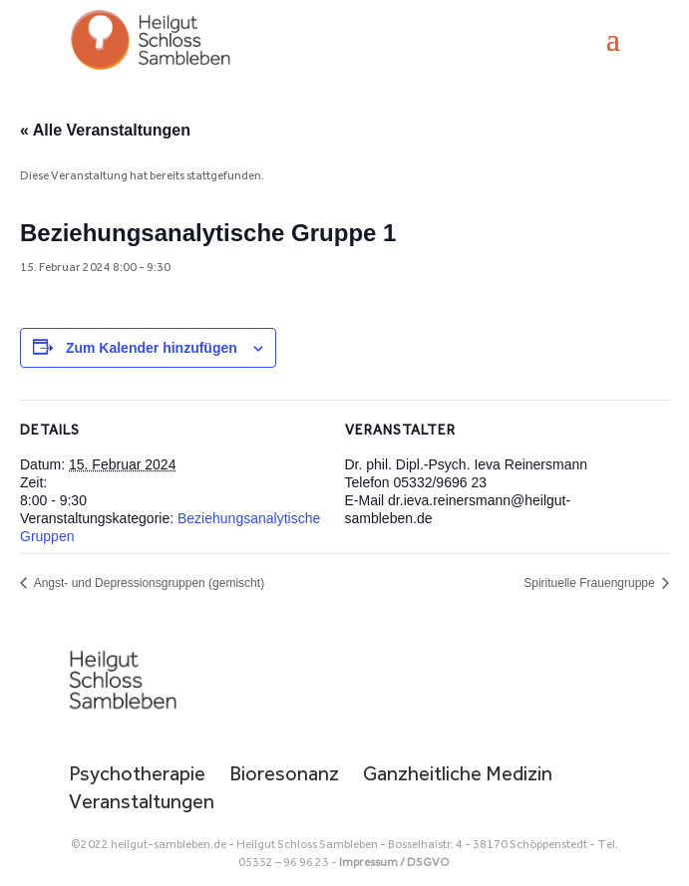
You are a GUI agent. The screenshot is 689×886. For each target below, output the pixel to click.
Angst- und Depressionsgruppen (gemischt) (147, 583)
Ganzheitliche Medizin (457, 773)
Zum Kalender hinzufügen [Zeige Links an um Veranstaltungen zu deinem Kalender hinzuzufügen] (151, 348)
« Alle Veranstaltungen (105, 130)
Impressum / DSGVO (394, 862)
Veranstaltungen (141, 801)
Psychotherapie (137, 773)
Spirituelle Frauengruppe (590, 583)
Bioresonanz (284, 773)
